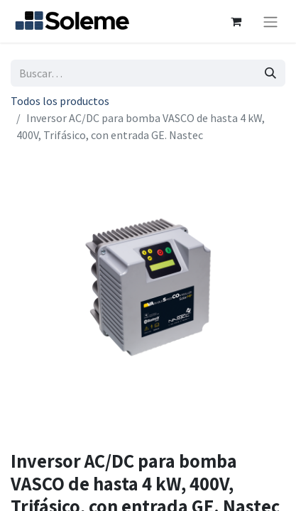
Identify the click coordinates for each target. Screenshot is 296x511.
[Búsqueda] (270, 73)
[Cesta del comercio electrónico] (235, 21)
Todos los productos (60, 101)
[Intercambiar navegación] (270, 21)
